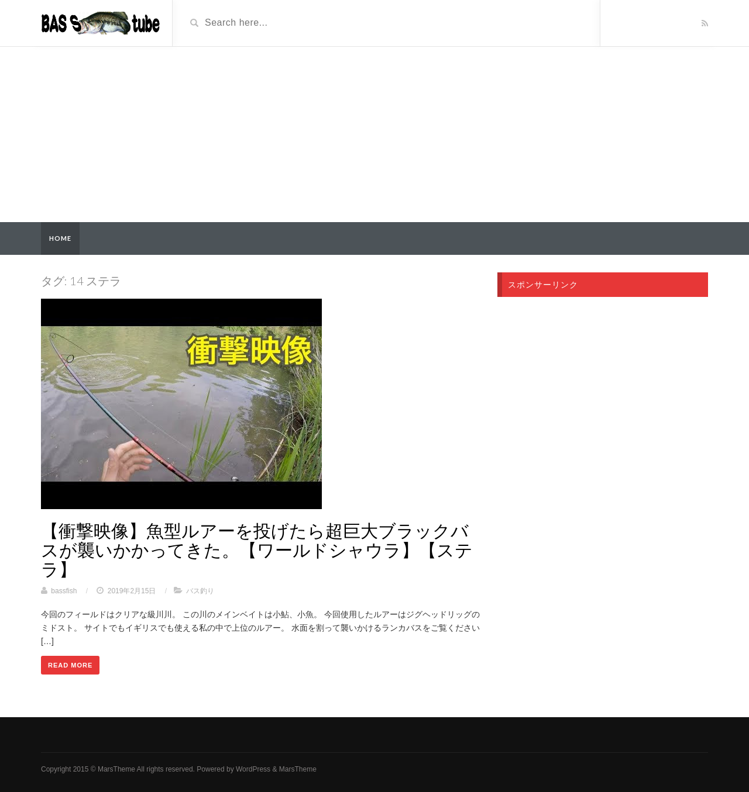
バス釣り (200, 591)
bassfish (64, 591)
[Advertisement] (374, 134)
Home (60, 238)
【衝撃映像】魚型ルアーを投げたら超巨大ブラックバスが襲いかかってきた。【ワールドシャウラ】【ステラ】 (257, 549)
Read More (70, 665)
